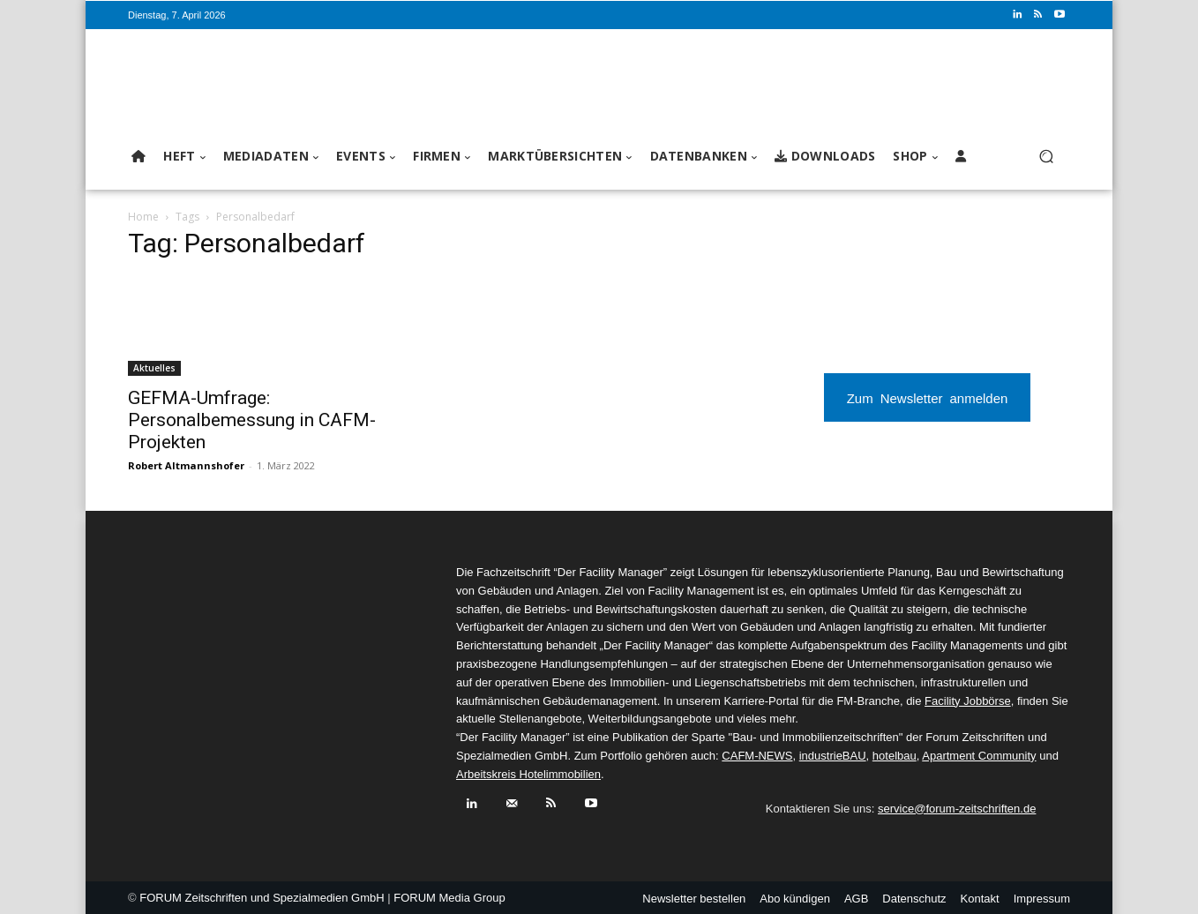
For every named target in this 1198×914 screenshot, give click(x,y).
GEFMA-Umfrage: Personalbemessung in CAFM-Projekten (252, 420)
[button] (1046, 156)
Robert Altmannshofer (186, 465)
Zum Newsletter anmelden (927, 397)
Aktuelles (154, 368)
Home (143, 216)
